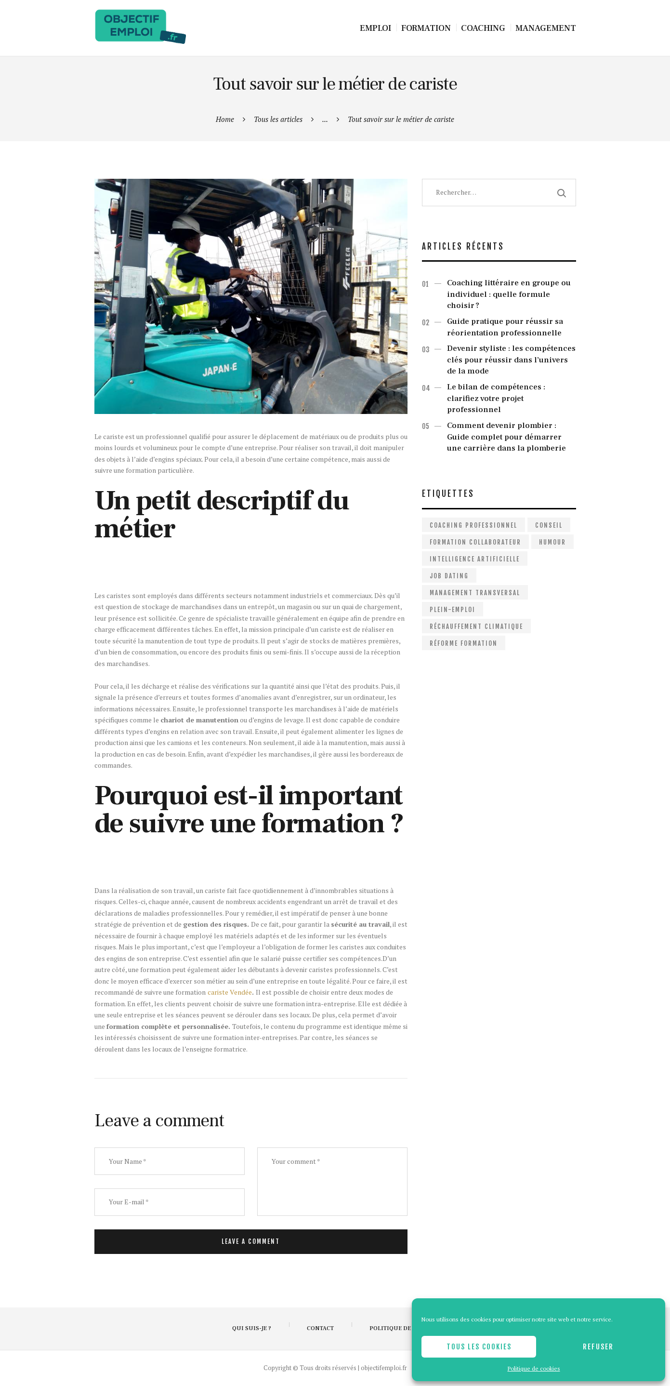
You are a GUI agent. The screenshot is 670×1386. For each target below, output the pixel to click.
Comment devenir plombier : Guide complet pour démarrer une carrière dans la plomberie (506, 436)
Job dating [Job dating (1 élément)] (449, 576)
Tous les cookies (479, 1346)
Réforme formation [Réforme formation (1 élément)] (464, 643)
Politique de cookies (534, 1368)
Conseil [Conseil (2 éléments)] (549, 525)
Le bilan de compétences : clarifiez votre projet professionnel (496, 398)
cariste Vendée (230, 992)
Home (225, 119)
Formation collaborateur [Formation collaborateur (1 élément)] (475, 542)
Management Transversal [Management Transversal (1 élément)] (475, 593)
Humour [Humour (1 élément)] (552, 542)
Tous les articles (278, 119)
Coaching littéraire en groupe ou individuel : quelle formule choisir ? (509, 294)
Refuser (598, 1346)
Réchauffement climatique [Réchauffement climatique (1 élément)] (476, 626)
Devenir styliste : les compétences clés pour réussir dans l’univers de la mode (511, 359)
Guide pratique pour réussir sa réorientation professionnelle (505, 327)
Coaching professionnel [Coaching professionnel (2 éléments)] (473, 525)
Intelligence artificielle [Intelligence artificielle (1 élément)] (475, 559)
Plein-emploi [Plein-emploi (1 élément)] (452, 609)
